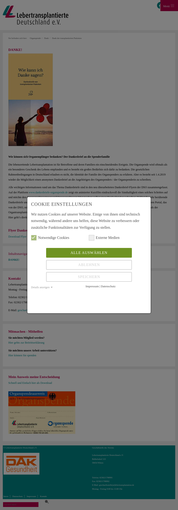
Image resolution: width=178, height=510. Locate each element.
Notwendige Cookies (50, 238)
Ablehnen (89, 265)
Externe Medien (104, 238)
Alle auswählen (88, 253)
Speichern (89, 277)
